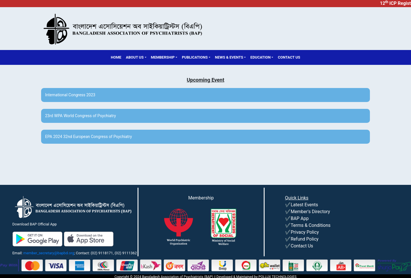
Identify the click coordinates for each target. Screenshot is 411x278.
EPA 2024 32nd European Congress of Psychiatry (88, 136)
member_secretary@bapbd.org (48, 253)
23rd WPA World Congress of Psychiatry (80, 115)
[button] (136, 57)
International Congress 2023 (70, 95)
